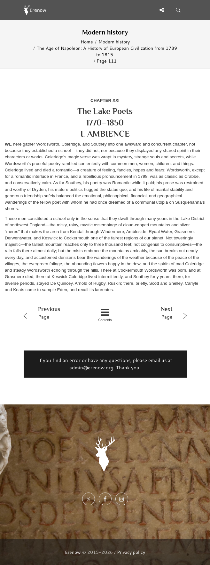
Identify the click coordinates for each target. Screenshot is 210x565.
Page (53, 312)
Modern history (114, 42)
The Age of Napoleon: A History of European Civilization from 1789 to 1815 (107, 51)
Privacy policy (131, 552)
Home (87, 42)
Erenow (73, 552)
